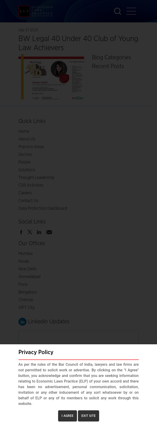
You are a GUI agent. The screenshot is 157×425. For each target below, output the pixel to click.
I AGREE (67, 416)
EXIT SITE (88, 416)
